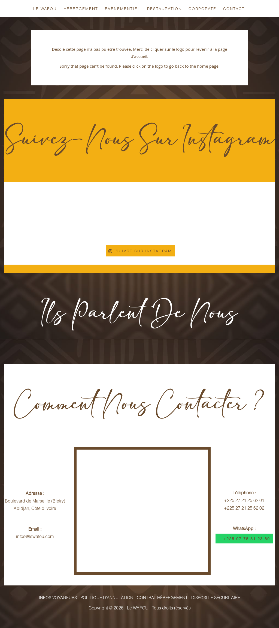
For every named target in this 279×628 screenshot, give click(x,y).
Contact (234, 8)
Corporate (202, 8)
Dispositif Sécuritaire (215, 597)
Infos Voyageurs (59, 597)
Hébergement (80, 8)
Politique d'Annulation (108, 597)
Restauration (164, 8)
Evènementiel (122, 8)
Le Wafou (45, 8)
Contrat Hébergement (162, 597)
